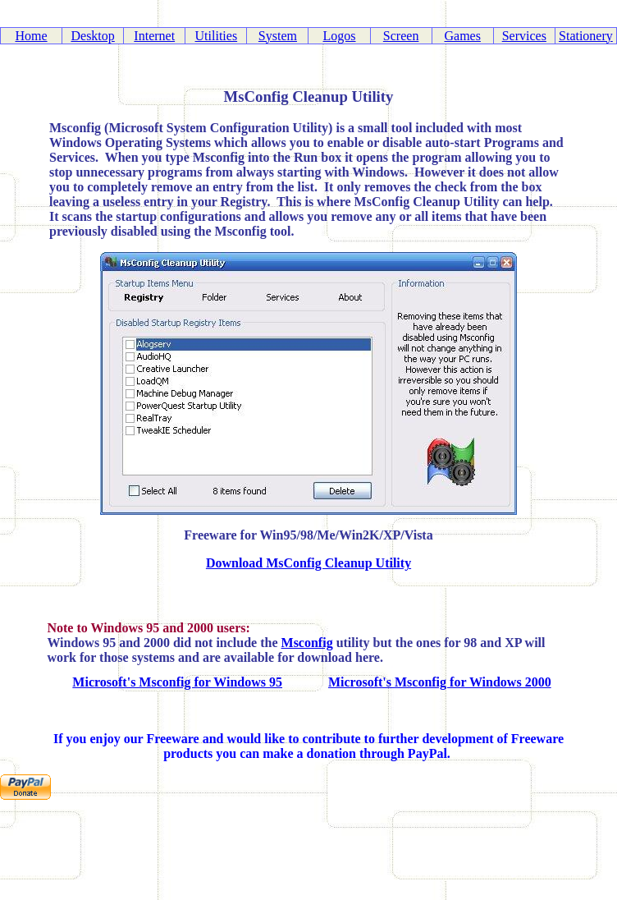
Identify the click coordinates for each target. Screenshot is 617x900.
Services (524, 36)
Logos (339, 36)
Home (31, 36)
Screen (401, 36)
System (277, 36)
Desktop (92, 36)
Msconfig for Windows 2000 (473, 682)
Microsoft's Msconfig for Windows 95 (177, 682)
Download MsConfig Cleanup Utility (308, 563)
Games (462, 36)
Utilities (216, 36)
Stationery (586, 36)
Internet (154, 36)
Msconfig (307, 643)
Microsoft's (361, 682)
